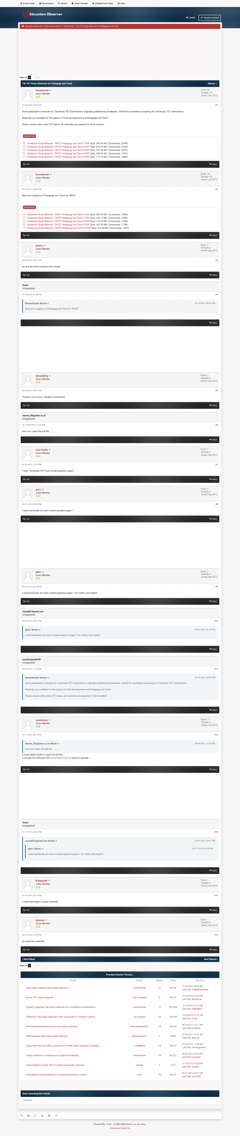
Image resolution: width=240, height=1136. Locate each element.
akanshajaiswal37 (139, 1026)
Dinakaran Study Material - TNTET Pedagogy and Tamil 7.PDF (58, 218)
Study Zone (68, 26)
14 (159, 1045)
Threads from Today (102, 3)
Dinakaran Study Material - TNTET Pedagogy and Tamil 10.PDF (59, 228)
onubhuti (196, 1028)
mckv (194, 1018)
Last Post (186, 989)
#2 (217, 189)
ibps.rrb (195, 1038)
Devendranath (42, 90)
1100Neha (139, 1045)
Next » (38, 77)
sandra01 (196, 1057)
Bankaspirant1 (139, 1036)
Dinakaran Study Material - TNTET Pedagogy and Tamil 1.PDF (58, 143)
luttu (139, 1074)
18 (159, 1026)
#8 (217, 504)
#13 (216, 832)
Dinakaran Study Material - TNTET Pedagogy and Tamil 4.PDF (58, 153)
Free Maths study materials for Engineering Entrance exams (56, 1074)
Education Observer (33, 26)
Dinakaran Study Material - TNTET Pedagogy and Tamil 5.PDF (58, 157)
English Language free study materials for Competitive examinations (61, 1007)
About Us (126, 1128)
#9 (217, 586)
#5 (217, 390)
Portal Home (46, 3)
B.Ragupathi (41, 881)
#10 (216, 621)
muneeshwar (139, 987)
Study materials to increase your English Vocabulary (52, 1055)
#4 (217, 294)
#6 (217, 425)
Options (213, 83)
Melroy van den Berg (136, 1124)
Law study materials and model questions (47, 987)
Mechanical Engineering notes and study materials (51, 1026)
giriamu (39, 245)
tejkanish (40, 920)
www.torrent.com (60, 757)
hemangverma (199, 1047)
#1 (217, 105)
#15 (216, 935)
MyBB (109, 1124)
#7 (217, 464)
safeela (139, 1065)
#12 (216, 735)
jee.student (139, 1016)
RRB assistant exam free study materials (46, 1036)
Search (62, 3)
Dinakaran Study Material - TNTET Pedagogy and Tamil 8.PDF (58, 221)
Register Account (209, 17)
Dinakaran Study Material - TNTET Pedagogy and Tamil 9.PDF (58, 224)
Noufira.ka (197, 999)
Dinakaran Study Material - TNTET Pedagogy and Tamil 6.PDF (58, 214)
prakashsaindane (200, 989)
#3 (217, 260)
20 (159, 1016)
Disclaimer (115, 1128)
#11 (216, 669)
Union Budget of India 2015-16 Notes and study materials (55, 1065)
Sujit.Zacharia (140, 997)
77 (159, 1007)
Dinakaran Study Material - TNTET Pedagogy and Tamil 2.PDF (58, 146)
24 (159, 987)
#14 (216, 895)
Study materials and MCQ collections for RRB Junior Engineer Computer (62, 1045)
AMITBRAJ (197, 1009)
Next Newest (210, 959)
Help (121, 3)
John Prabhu (42, 450)
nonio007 (196, 1076)
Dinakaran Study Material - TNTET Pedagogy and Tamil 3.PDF (58, 150)
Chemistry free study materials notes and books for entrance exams (60, 1016)
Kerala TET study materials (39, 997)
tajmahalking (42, 376)
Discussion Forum (53, 26)
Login (190, 17)
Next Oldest (29, 959)
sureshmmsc (42, 720)
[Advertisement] (111, 53)
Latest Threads (79, 3)
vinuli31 (195, 1067)
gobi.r (38, 489)
